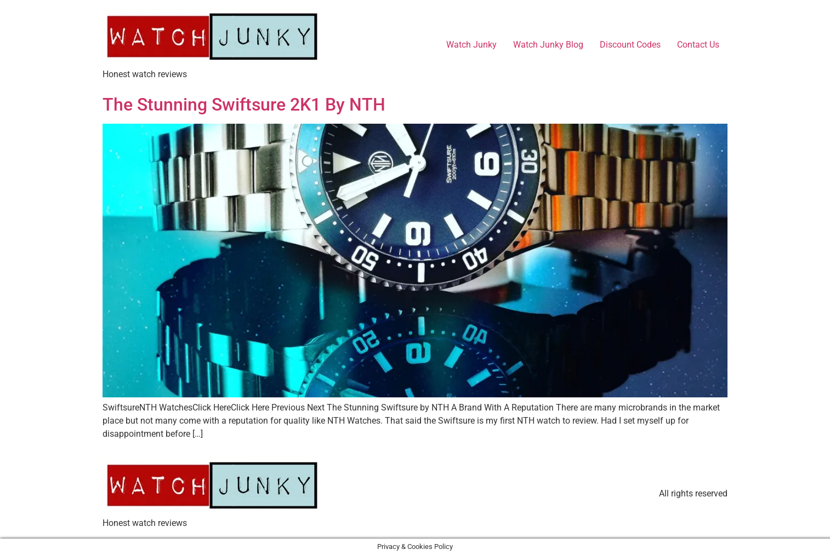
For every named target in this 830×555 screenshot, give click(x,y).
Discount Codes (630, 44)
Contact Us (698, 44)
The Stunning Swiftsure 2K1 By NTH (244, 104)
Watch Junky (471, 44)
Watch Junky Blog (548, 44)
